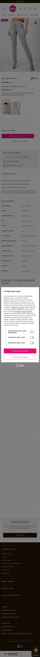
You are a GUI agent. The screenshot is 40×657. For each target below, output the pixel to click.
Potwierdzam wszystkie (20, 351)
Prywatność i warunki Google (23, 311)
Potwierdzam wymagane (20, 357)
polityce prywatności (18, 308)
